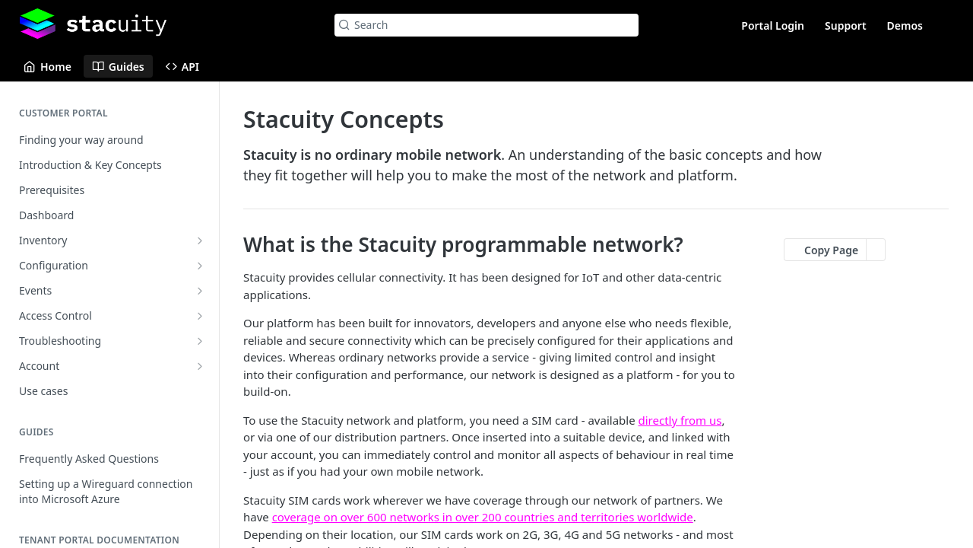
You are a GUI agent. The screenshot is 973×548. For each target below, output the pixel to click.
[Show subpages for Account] (200, 366)
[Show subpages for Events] (200, 291)
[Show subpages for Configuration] (200, 266)
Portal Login (772, 25)
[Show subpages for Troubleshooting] (200, 341)
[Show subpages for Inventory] (200, 240)
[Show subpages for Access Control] (200, 316)
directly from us (680, 420)
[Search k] (486, 25)
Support (846, 25)
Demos (905, 25)
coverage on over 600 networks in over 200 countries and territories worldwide (482, 516)
